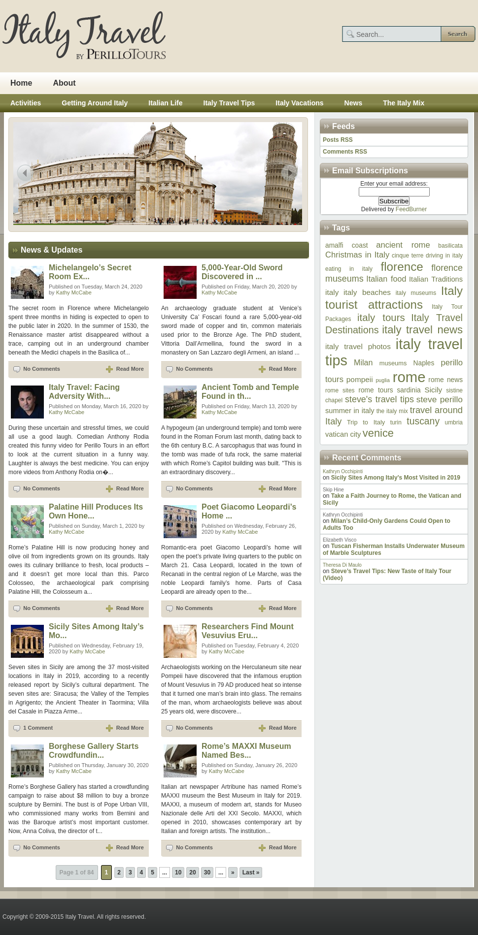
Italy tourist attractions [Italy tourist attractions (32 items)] (394, 297)
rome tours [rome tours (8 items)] (375, 390)
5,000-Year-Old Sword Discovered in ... (242, 272)
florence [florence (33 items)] (401, 266)
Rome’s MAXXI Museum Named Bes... (246, 750)
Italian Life (165, 103)
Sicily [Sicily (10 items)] (433, 390)
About (64, 83)
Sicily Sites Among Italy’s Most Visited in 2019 (395, 477)
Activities (25, 103)
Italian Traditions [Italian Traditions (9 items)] (436, 279)
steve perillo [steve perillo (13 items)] (439, 399)
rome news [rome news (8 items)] (445, 380)
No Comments (41, 369)
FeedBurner (411, 209)
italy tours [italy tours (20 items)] (381, 317)
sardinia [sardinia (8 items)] (408, 390)
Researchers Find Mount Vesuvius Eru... (248, 631)
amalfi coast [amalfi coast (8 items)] (346, 245)
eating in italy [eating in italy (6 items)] (349, 268)
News (353, 103)
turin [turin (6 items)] (396, 422)
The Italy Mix (403, 103)
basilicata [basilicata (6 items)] (450, 245)
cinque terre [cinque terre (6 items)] (407, 255)
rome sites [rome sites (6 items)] (340, 390)
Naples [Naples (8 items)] (424, 363)
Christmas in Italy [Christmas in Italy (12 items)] (357, 254)
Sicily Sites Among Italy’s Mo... (96, 631)
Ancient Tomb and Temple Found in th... (250, 391)
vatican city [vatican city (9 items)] (343, 434)
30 (207, 872)
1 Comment (38, 728)
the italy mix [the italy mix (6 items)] (392, 411)
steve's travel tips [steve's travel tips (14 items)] (379, 399)
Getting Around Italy (95, 103)
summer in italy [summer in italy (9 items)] (350, 411)
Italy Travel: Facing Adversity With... (84, 391)
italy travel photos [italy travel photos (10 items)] (358, 346)
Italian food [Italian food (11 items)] (386, 278)
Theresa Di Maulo (342, 565)
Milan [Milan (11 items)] (363, 362)
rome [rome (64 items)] (409, 377)
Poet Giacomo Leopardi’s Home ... (249, 511)
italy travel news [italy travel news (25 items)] (422, 329)
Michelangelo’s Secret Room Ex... (90, 272)
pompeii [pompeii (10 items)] (359, 379)
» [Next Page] (233, 872)
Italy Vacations (299, 103)
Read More (130, 369)
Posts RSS (338, 139)
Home (21, 83)
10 (178, 872)
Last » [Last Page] (251, 872)
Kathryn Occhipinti (343, 471)
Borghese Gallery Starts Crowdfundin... (93, 750)
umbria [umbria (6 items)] (454, 422)
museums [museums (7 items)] (393, 363)
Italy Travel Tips (229, 103)
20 (192, 872)
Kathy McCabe (74, 292)
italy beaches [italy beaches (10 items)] (367, 292)
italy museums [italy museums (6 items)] (416, 293)
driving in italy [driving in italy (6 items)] (444, 255)
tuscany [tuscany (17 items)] (423, 421)
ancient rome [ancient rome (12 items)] (403, 245)
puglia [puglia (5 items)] (382, 380)
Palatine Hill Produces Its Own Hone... (96, 511)
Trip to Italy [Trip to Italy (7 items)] (366, 422)
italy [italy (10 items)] (332, 292)
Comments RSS (345, 151)
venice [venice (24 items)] (378, 433)
